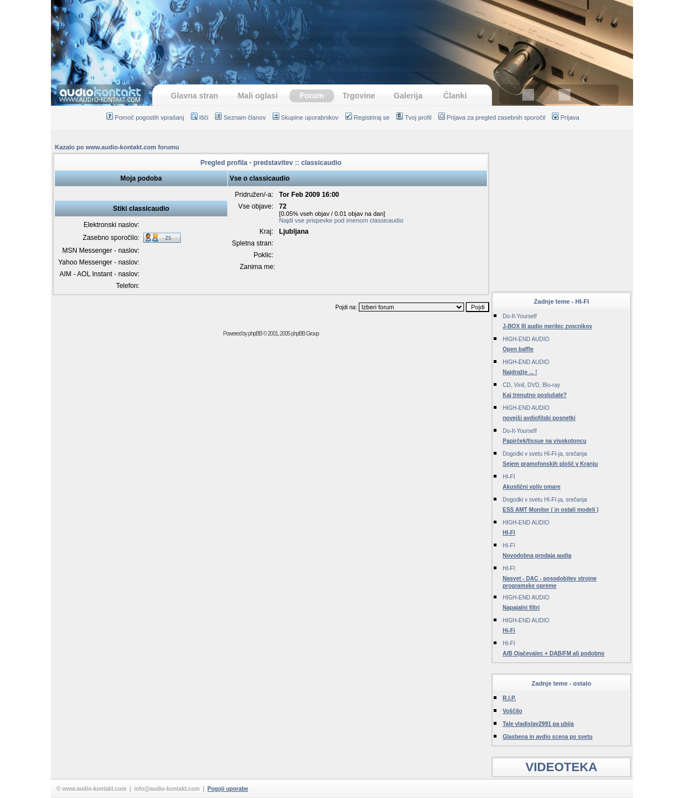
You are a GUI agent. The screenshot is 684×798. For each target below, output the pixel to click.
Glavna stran (194, 95)
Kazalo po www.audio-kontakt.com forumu (117, 147)
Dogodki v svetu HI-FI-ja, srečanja (545, 454)
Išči (200, 117)
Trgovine (359, 95)
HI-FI (509, 477)
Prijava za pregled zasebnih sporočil (491, 117)
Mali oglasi (258, 95)
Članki (455, 95)
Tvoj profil (414, 117)
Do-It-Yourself (520, 316)
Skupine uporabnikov (306, 117)
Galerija (407, 95)
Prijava (565, 117)
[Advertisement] (342, 36)
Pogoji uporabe (228, 789)
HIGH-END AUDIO (526, 339)
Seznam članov (240, 117)
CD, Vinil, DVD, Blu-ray (531, 385)
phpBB (255, 333)
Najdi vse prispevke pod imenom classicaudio (341, 220)
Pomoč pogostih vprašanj (145, 117)
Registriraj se (367, 117)
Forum (311, 95)
